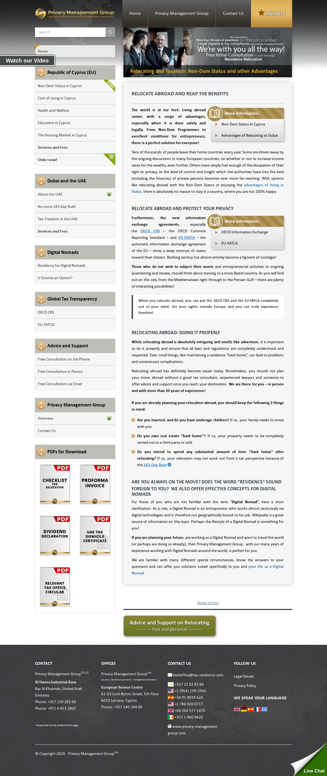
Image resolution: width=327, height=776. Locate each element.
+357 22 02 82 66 (189, 684)
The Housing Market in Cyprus (62, 135)
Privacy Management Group (182, 13)
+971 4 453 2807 (62, 708)
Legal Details (244, 676)
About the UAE (50, 194)
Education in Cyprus (54, 123)
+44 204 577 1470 (190, 710)
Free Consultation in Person (60, 371)
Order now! (47, 160)
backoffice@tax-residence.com (198, 675)
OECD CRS (46, 312)
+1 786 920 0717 (189, 704)
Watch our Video (27, 61)
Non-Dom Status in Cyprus (60, 86)
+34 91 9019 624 (189, 697)
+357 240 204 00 (128, 707)
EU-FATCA (46, 324)
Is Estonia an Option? (55, 278)
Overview (45, 418)
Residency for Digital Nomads (62, 265)
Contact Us (233, 13)
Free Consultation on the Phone (64, 359)
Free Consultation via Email (60, 384)
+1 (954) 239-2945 (190, 691)
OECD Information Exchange (244, 232)
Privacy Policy (245, 685)
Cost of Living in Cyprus (57, 98)
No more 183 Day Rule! (57, 206)
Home (135, 13)
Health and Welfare (53, 110)
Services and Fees (53, 147)
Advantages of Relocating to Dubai (249, 135)
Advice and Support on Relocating (170, 626)
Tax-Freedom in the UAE (57, 219)
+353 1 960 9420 (189, 717)
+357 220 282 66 (62, 702)
